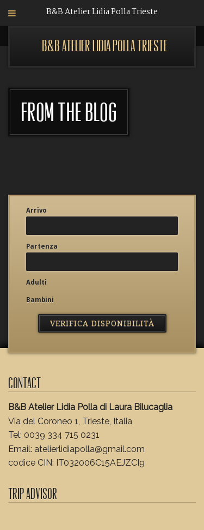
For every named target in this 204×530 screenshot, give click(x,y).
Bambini (40, 300)
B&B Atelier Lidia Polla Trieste (105, 46)
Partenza (42, 246)
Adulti (36, 282)
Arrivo (36, 210)
